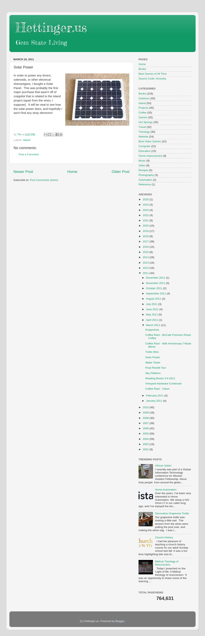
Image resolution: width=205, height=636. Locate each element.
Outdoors (144, 98)
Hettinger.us (51, 27)
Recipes (143, 170)
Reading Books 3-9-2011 (160, 378)
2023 (146, 210)
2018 (146, 236)
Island (26, 139)
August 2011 (154, 298)
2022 (146, 215)
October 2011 (154, 288)
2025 (146, 199)
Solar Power (152, 357)
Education (145, 150)
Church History (164, 537)
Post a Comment (29, 154)
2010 (146, 407)
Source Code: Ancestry (152, 78)
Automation (145, 179)
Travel (142, 126)
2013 (146, 262)
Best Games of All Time (153, 73)
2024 (146, 204)
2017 (146, 241)
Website (143, 136)
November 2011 (156, 283)
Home (72, 172)
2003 (146, 444)
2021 (146, 220)
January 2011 (154, 400)
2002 (146, 449)
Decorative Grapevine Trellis (172, 513)
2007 (146, 423)
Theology (144, 131)
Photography (146, 175)
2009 (146, 412)
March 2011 (153, 325)
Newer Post (23, 172)
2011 (146, 273)
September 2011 (156, 293)
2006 (146, 428)
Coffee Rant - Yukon (157, 388)
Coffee (143, 112)
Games (143, 117)
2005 (146, 433)
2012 (146, 267)
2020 (146, 225)
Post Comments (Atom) (44, 180)
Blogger (120, 621)
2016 (146, 246)
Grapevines (152, 329)
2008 (146, 417)
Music (142, 160)
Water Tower (152, 362)
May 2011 (152, 314)
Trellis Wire (152, 351)
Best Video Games (150, 141)
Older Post (121, 172)
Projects (143, 107)
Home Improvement (150, 155)
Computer (144, 146)
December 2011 (156, 277)
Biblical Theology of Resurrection (166, 563)
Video (142, 165)
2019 (146, 231)
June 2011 (152, 309)
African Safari (163, 465)
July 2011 (152, 304)
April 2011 (152, 319)
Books (142, 68)
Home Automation (165, 489)
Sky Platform (153, 373)
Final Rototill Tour (155, 367)
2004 (146, 438)
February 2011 (155, 395)
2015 (146, 252)
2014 (146, 257)
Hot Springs (146, 122)
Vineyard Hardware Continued (163, 383)
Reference (145, 184)
